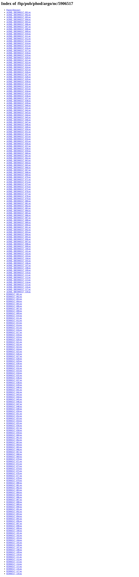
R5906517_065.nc (14, 447)
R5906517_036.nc (14, 378)
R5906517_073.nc (14, 466)
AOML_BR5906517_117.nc (18, 289)
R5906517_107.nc (14, 547)
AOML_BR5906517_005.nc (18, 22)
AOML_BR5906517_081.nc (18, 203)
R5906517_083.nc (14, 490)
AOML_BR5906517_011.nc (18, 36)
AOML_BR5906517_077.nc (18, 194)
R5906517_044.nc (14, 397)
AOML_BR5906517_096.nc (18, 239)
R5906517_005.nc (14, 304)
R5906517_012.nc (14, 320)
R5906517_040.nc (14, 387)
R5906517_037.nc (14, 380)
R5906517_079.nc (14, 480)
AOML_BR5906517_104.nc (18, 258)
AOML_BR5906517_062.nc (18, 158)
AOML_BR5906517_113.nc (18, 280)
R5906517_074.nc (14, 468)
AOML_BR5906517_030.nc (18, 81)
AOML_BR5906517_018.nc (18, 53)
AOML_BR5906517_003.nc (18, 17)
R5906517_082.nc (14, 487)
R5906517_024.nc (14, 349)
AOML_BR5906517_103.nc (18, 256)
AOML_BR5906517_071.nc (18, 179)
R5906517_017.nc (14, 332)
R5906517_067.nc (14, 452)
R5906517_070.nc (14, 459)
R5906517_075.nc (14, 471)
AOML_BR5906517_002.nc (18, 15)
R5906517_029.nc (14, 361)
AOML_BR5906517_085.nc (18, 213)
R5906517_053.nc (14, 418)
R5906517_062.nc (14, 440)
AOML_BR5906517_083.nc (18, 208)
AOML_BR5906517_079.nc (18, 198)
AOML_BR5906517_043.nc (18, 112)
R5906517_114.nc (14, 564)
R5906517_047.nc (14, 404)
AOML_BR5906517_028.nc (18, 77)
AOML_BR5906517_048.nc (18, 124)
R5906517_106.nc (14, 545)
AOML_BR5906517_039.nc (18, 103)
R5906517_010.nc (14, 316)
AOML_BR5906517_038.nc (18, 101)
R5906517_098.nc (14, 526)
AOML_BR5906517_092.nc (18, 230)
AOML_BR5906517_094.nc (18, 234)
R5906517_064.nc (14, 444)
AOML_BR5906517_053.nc (18, 136)
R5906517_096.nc (14, 521)
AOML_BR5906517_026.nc (18, 72)
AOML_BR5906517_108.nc (18, 268)
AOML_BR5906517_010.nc (18, 34)
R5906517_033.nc (14, 370)
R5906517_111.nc (14, 557)
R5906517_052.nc (14, 416)
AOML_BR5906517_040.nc (18, 105)
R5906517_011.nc (14, 318)
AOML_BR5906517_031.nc (18, 84)
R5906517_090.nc (14, 507)
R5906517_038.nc (14, 382)
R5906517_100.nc (14, 530)
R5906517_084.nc (14, 492)
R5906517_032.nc (14, 368)
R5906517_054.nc (14, 421)
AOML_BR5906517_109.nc (18, 270)
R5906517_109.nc (14, 552)
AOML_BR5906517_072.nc (18, 182)
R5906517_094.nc (14, 516)
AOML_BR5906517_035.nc (18, 93)
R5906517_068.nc (14, 454)
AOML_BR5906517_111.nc (18, 275)
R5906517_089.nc (14, 504)
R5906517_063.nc (14, 442)
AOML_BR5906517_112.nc (18, 277)
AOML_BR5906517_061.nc (18, 155)
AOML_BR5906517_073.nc (18, 184)
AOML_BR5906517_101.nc (18, 251)
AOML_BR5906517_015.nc (18, 46)
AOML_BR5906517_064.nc (18, 163)
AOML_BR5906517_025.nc (18, 69)
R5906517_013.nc (14, 323)
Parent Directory (13, 10)
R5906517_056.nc (14, 425)
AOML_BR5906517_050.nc (18, 129)
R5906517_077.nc (14, 476)
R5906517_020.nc (14, 339)
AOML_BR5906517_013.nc (18, 41)
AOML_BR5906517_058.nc (18, 148)
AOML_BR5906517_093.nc (18, 232)
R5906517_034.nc (14, 373)
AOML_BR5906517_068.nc (18, 172)
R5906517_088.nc (14, 502)
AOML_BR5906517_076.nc (18, 191)
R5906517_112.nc (14, 559)
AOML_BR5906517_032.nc (18, 86)
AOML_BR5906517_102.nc (18, 253)
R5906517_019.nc (14, 337)
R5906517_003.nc (14, 299)
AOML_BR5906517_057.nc (18, 146)
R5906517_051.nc (14, 413)
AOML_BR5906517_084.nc (18, 210)
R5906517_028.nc (14, 359)
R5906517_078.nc (14, 478)
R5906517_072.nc (14, 464)
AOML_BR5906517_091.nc (18, 227)
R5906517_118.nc (14, 573)
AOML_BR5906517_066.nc (18, 167)
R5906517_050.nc (14, 411)
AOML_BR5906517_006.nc (18, 24)
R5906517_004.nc (14, 301)
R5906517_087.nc (14, 499)
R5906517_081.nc (14, 485)
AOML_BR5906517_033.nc (18, 89)
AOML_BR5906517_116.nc (18, 287)
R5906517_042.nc (14, 392)
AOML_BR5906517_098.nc (18, 244)
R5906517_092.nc (14, 511)
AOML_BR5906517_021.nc (18, 60)
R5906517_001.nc (14, 294)
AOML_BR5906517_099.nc (18, 246)
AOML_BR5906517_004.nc (18, 19)
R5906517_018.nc (14, 335)
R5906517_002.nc (14, 296)
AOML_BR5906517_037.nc (18, 98)
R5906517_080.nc (14, 483)
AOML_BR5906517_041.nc (18, 108)
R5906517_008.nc (14, 311)
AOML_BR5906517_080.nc (18, 201)
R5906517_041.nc (14, 390)
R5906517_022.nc (14, 344)
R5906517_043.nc (14, 394)
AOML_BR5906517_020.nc (18, 58)
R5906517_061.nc (14, 437)
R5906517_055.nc (14, 423)
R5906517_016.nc (14, 330)
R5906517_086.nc (14, 497)
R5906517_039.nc (14, 385)
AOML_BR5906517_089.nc (18, 222)
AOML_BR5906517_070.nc (18, 177)
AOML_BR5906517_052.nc (18, 134)
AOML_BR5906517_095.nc (18, 237)
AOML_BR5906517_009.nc (18, 31)
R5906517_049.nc (14, 409)
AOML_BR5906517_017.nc (18, 50)
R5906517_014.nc (14, 325)
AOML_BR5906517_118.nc (18, 292)
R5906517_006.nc (14, 306)
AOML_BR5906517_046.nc (18, 120)
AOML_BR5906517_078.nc (18, 196)
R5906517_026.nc (14, 354)
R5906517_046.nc (14, 402)
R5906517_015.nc (14, 327)
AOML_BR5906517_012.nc (18, 38)
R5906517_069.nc (14, 456)
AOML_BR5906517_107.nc (18, 265)
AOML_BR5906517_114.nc (18, 282)
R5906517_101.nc (14, 533)
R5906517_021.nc (14, 342)
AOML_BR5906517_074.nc (18, 187)
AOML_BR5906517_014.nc (18, 43)
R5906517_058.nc (14, 430)
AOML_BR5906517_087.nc (18, 218)
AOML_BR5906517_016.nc (18, 48)
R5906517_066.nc (14, 449)
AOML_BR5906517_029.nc (18, 79)
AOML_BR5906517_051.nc (18, 132)
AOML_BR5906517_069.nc (18, 175)
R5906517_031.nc (14, 366)
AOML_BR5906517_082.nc (18, 206)
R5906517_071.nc (14, 461)
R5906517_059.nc (14, 433)
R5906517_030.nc (14, 363)
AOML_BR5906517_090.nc (18, 225)
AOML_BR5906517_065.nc (18, 165)
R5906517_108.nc (14, 550)
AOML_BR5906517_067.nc (18, 170)
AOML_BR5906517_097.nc (18, 241)
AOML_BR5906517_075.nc (18, 189)
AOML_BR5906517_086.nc (18, 215)
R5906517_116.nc (14, 569)
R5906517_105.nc (14, 542)
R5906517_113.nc (14, 562)
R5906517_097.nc (14, 523)
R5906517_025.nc (14, 351)
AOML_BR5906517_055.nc (18, 141)
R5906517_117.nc (14, 571)
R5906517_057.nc (14, 428)
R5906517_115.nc (14, 566)
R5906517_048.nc (14, 406)
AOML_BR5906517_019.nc (18, 55)
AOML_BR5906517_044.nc (18, 115)
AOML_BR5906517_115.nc (18, 284)
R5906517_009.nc (14, 313)
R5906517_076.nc (14, 473)
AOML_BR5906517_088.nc (18, 220)
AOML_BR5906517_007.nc (18, 26)
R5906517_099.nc (14, 528)
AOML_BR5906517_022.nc (18, 62)
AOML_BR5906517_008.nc (18, 29)
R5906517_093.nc (14, 514)
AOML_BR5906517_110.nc (18, 273)
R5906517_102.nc (14, 535)
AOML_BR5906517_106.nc (18, 263)
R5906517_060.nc (14, 435)
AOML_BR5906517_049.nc (18, 127)
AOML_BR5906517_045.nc (18, 117)
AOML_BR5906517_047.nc (18, 122)
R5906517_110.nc (14, 554)
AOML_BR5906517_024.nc (18, 67)
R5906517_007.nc (14, 308)
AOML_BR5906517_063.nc (18, 160)
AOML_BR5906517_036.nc (18, 96)
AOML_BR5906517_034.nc (18, 91)
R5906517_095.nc (14, 519)
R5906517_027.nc (14, 356)
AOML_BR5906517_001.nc (18, 12)
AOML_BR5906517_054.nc (18, 139)
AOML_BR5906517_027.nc (18, 74)
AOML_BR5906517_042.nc (18, 110)
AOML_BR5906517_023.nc (18, 65)
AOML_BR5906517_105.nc (18, 261)
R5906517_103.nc (14, 538)
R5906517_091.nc (14, 509)
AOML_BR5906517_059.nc (18, 151)
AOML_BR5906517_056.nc (18, 144)
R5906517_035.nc (14, 375)
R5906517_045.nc (14, 399)
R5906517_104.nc (14, 540)
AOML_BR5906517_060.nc (18, 153)
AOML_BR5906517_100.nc (18, 249)
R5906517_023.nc (14, 347)
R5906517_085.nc (14, 495)
